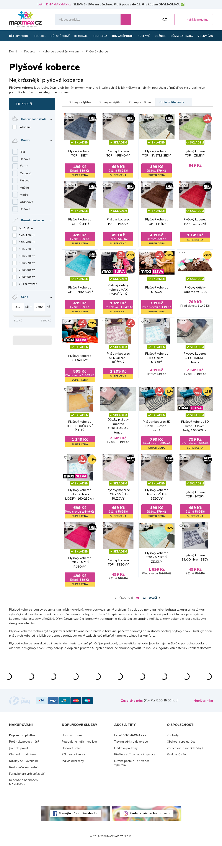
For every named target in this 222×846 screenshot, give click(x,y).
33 (146, 253)
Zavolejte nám (132, 703)
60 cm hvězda (28, 283)
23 (146, 527)
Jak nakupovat (18, 750)
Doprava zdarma (73, 737)
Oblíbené (146, 19)
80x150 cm (26, 228)
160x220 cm (27, 249)
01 (137, 600)
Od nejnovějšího (80, 102)
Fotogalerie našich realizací (80, 744)
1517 (110, 459)
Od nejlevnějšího (109, 102)
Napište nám (203, 703)
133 (186, 527)
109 (186, 116)
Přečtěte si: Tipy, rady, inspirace (134, 756)
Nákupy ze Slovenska (23, 763)
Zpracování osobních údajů (185, 750)
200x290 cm (27, 270)
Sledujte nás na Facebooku (78, 815)
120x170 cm (27, 235)
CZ (164, 19)
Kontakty (173, 737)
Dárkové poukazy (126, 750)
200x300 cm (27, 277)
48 (69, 322)
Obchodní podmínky (22, 756)
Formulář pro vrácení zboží (26, 776)
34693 (72, 253)
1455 (71, 527)
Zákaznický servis (74, 756)
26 (108, 253)
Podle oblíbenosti (174, 102)
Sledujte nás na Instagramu (149, 815)
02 (143, 600)
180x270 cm (27, 263)
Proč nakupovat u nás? (24, 744)
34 (146, 322)
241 (147, 185)
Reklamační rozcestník (24, 769)
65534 (72, 185)
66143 (149, 116)
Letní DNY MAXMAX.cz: (55, 4)
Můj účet (155, 19)
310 (109, 116)
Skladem (25, 127)
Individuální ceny (73, 763)
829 (109, 185)
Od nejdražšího (140, 102)
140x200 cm (27, 242)
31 (108, 322)
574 (147, 459)
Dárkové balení (72, 750)
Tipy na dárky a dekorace (131, 744)
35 (69, 390)
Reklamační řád (177, 756)
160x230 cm (27, 256)
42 (185, 185)
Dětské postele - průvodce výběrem (132, 765)
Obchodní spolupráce (181, 744)
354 (186, 459)
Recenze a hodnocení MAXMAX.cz (23, 784)
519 (70, 116)
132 (109, 527)
